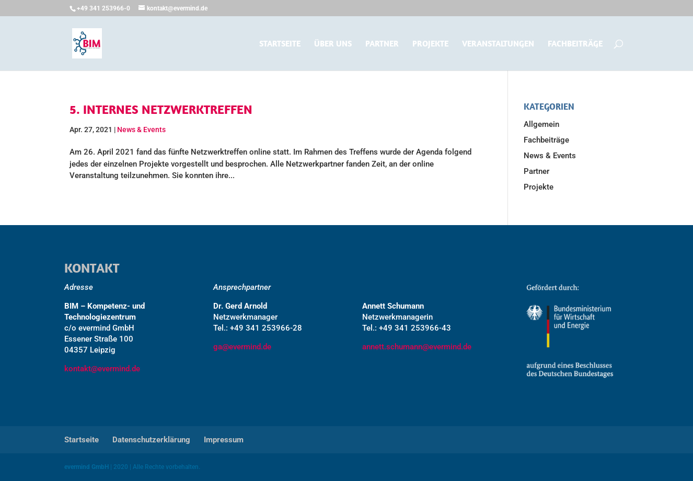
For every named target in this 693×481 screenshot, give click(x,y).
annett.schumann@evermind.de (416, 346)
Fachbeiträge (575, 44)
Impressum (224, 439)
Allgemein (541, 124)
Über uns (333, 44)
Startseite (280, 44)
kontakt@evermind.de (102, 368)
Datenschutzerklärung (151, 439)
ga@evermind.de (242, 346)
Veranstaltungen (498, 44)
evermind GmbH (86, 467)
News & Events (141, 129)
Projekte (430, 44)
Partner (382, 44)
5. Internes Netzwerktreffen (161, 109)
